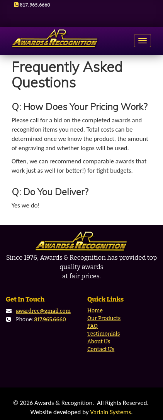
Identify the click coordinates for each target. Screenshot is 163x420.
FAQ (92, 326)
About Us (98, 341)
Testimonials (103, 334)
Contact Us (100, 349)
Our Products (104, 318)
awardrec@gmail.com (43, 311)
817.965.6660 (50, 319)
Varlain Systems (110, 412)
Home (95, 310)
